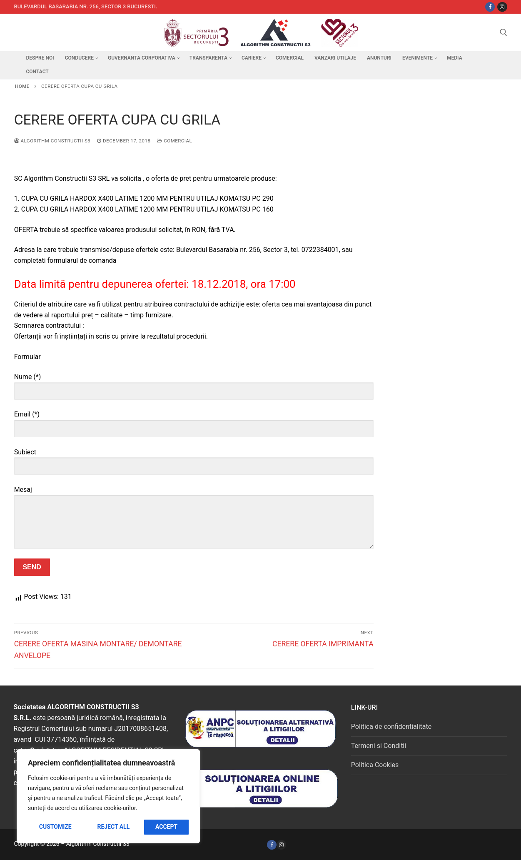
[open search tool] (503, 32)
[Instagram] (502, 7)
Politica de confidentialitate (391, 726)
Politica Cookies (375, 765)
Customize (55, 826)
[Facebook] (272, 845)
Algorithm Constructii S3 (52, 141)
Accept (166, 826)
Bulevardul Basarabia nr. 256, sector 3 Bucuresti (85, 6)
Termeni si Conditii (378, 746)
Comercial (174, 141)
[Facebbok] (490, 7)
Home (22, 86)
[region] (108, 796)
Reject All (113, 826)
